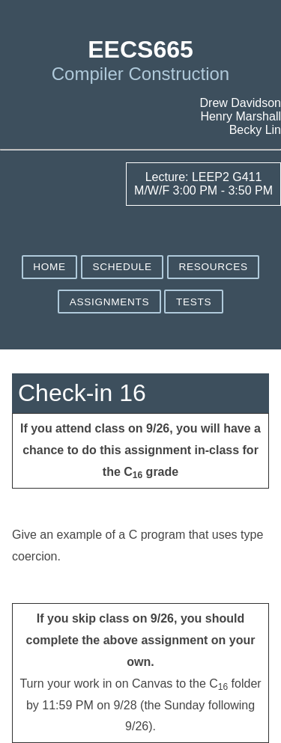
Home (49, 266)
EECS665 (140, 49)
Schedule (121, 266)
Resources (213, 266)
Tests (193, 302)
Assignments (109, 302)
